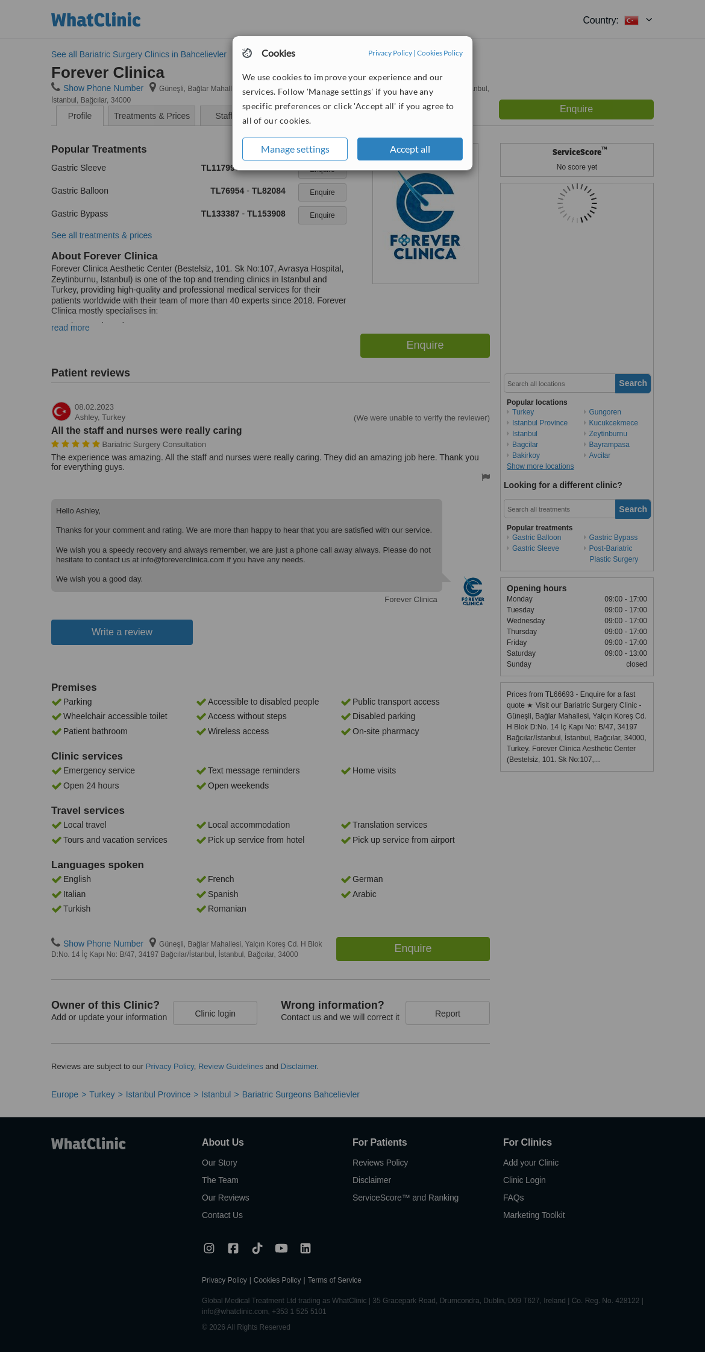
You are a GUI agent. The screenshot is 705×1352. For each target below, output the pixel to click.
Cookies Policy (440, 52)
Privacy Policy (390, 52)
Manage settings (295, 148)
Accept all (410, 148)
